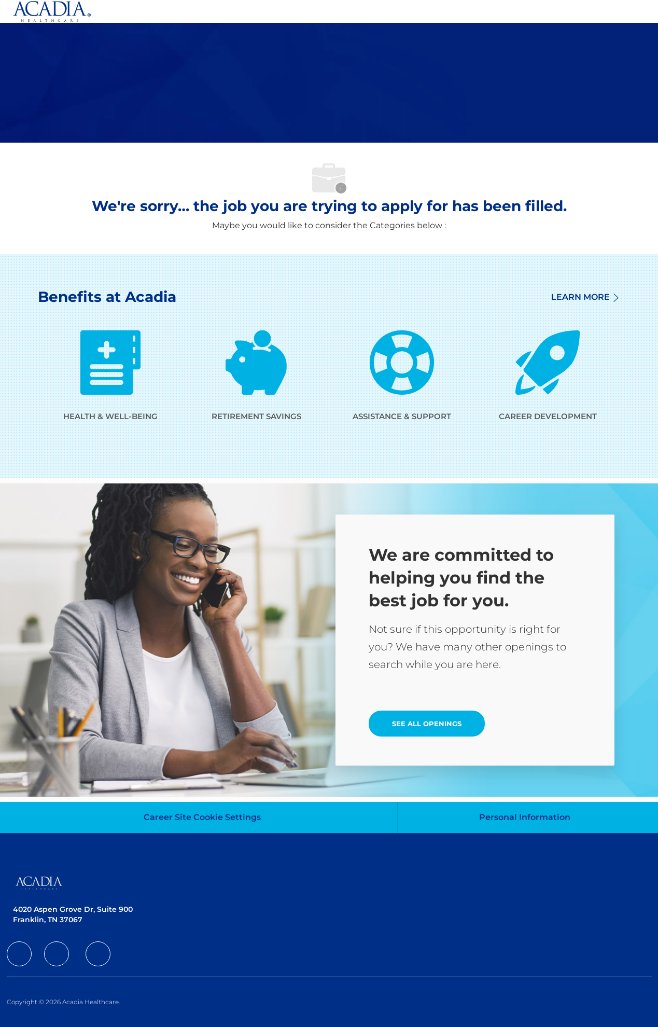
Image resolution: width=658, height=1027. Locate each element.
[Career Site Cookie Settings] (202, 817)
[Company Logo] (52, 11)
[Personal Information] (525, 817)
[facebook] (19, 953)
